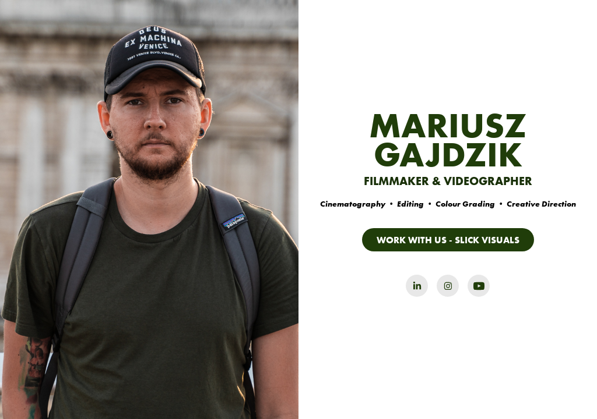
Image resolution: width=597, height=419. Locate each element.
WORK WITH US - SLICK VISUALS (448, 240)
